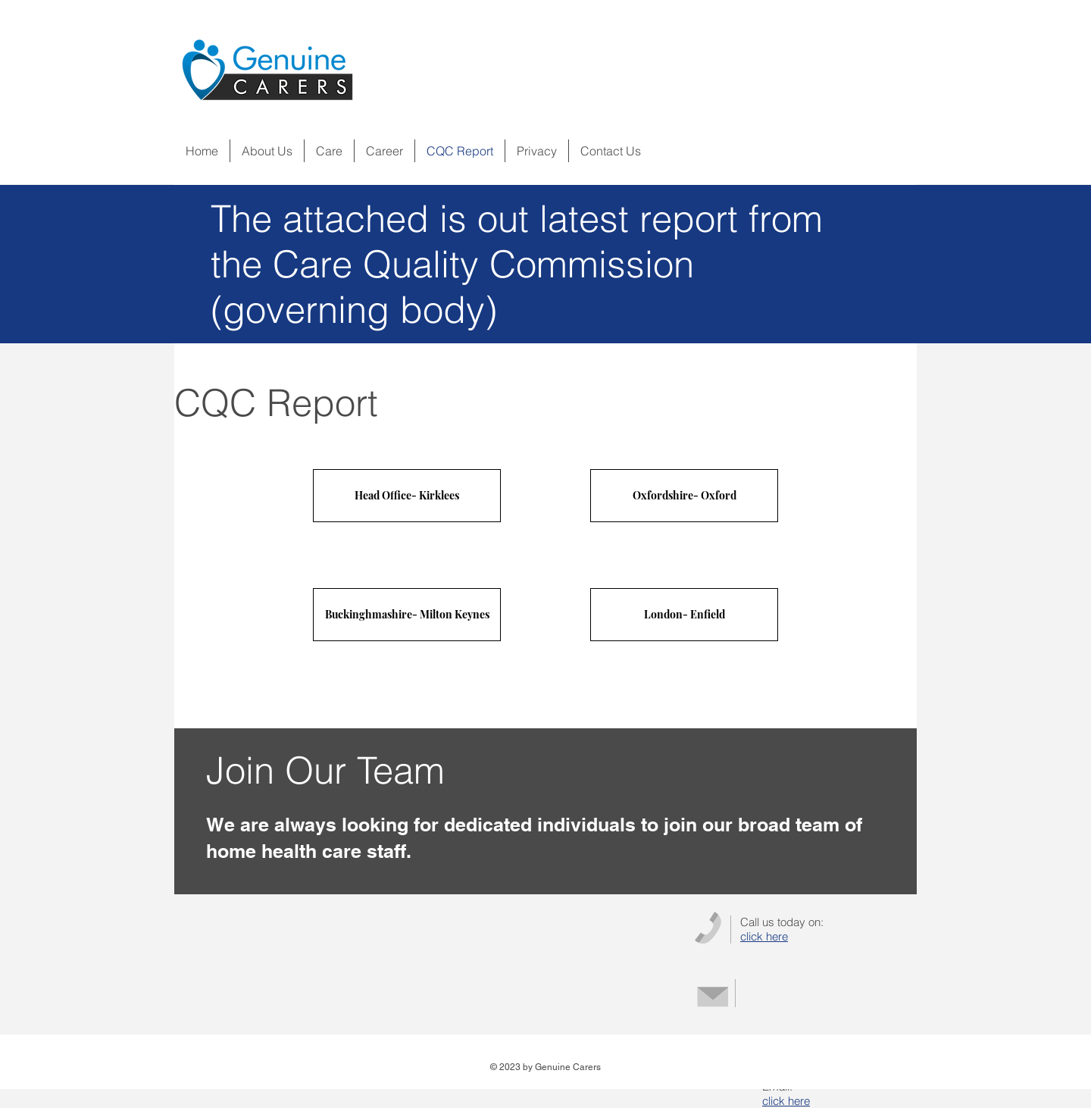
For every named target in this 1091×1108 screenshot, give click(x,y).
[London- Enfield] (684, 614)
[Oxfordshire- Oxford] (684, 495)
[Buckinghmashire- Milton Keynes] (407, 614)
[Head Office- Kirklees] (407, 495)
